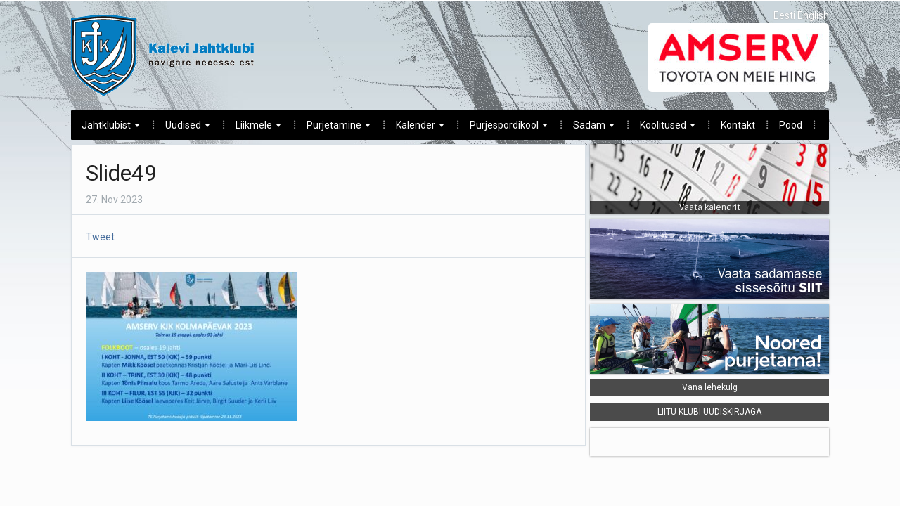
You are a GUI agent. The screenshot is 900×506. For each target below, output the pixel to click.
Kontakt (738, 125)
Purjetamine (333, 128)
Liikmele (253, 128)
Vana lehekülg (710, 387)
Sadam (588, 128)
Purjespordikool (503, 128)
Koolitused (662, 128)
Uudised (182, 128)
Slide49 (121, 173)
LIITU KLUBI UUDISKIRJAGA (709, 412)
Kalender (414, 128)
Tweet (100, 236)
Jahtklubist (105, 128)
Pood (790, 125)
